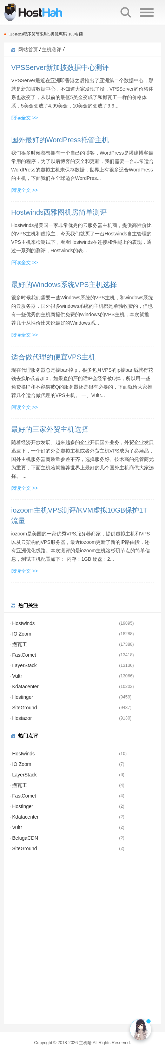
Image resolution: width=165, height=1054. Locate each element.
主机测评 (51, 49)
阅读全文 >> (24, 118)
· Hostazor (20, 718)
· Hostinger (21, 697)
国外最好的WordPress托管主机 (60, 140)
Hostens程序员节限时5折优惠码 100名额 (46, 34)
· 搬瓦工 (18, 644)
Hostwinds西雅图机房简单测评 (59, 212)
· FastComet (22, 655)
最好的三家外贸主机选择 (49, 429)
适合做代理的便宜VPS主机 (53, 357)
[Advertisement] (82, 941)
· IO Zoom (20, 634)
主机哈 (85, 1042)
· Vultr (15, 676)
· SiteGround (23, 707)
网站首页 (28, 49)
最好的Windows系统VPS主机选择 (64, 284)
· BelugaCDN (23, 838)
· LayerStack (23, 665)
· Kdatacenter (24, 686)
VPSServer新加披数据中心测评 (60, 67)
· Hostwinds (22, 623)
